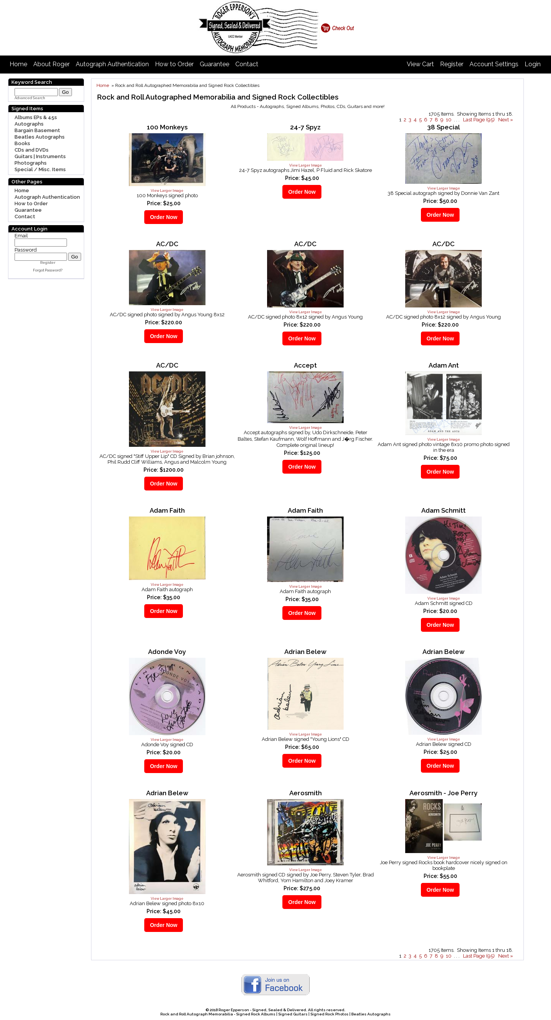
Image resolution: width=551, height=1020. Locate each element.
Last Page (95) (479, 120)
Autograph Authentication (112, 64)
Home (18, 64)
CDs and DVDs (32, 150)
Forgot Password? (47, 270)
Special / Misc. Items (40, 169)
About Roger (51, 64)
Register (451, 64)
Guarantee (214, 64)
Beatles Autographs (40, 137)
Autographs (29, 124)
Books (22, 143)
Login (533, 64)
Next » (505, 120)
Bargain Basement (37, 130)
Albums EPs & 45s (36, 117)
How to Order (174, 64)
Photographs (31, 163)
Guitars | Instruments (40, 156)
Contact (246, 64)
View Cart (420, 64)
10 (449, 120)
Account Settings (493, 64)
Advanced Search (30, 98)
